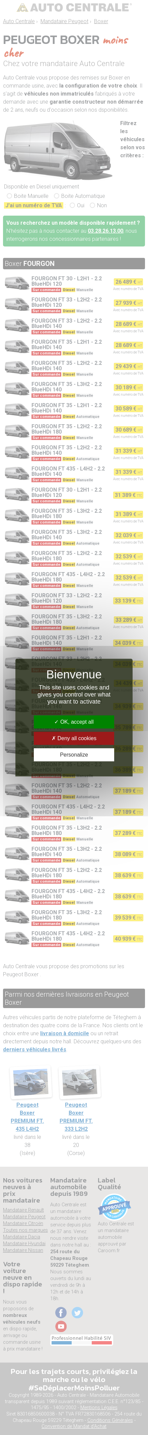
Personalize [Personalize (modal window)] (74, 755)
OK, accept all (73, 722)
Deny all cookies (74, 738)
